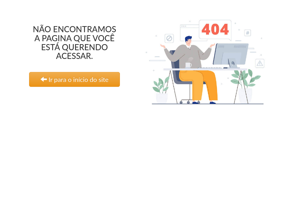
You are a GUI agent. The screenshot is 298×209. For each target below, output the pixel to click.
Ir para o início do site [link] (74, 79)
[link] (211, 59)
